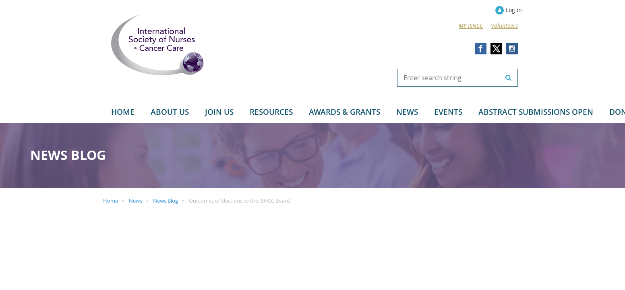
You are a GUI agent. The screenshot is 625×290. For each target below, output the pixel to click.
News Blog (165, 200)
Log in (514, 10)
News (135, 200)
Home (110, 200)
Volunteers (504, 25)
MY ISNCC (471, 25)
